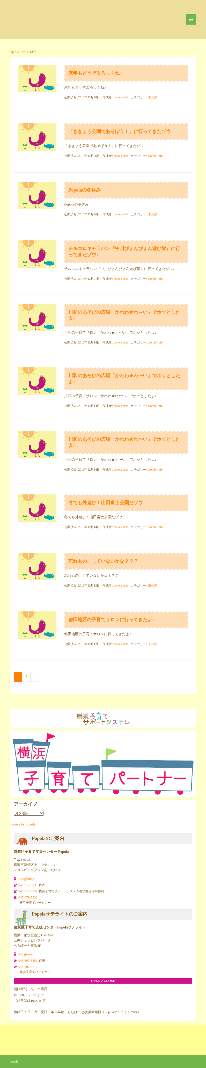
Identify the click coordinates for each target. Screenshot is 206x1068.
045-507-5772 (28, 967)
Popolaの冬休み (84, 190)
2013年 (21, 52)
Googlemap (26, 879)
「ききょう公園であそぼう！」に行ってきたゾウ (119, 131)
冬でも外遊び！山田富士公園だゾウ (105, 502)
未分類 (152, 97)
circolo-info (155, 156)
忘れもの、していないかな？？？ (103, 561)
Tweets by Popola (22, 824)
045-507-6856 (28, 960)
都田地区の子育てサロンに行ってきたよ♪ (111, 619)
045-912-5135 (28, 885)
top (12, 52)
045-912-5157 (28, 891)
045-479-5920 (28, 897)
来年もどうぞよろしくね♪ (95, 73)
